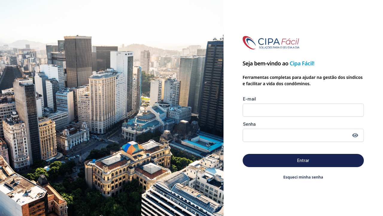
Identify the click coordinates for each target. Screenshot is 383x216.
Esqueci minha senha (303, 177)
